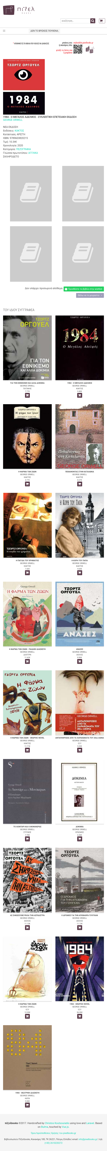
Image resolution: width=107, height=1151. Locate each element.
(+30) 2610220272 (54, 1143)
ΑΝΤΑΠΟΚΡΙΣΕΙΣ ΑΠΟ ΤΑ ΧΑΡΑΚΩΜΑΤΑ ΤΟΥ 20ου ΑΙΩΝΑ (79, 738)
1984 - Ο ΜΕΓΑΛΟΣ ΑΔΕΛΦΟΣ (79, 383)
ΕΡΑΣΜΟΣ (80, 832)
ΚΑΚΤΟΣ (19, 130)
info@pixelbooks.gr (88, 1139)
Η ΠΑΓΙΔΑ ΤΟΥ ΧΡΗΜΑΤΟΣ (27, 560)
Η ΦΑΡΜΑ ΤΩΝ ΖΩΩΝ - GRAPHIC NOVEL (27, 738)
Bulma (44, 1126)
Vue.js (65, 1126)
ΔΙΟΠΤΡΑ (27, 655)
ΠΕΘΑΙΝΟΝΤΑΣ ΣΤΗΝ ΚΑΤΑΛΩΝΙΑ (79, 472)
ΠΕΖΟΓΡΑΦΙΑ (23, 149)
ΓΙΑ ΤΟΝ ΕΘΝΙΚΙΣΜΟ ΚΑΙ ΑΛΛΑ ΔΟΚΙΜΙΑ (27, 383)
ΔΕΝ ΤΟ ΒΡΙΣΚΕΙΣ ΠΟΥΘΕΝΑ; (44, 31)
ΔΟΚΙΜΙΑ (80, 827)
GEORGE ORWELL (13, 119)
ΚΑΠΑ (27, 1098)
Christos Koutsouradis (57, 1123)
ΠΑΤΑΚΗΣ (27, 389)
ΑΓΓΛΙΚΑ (33, 152)
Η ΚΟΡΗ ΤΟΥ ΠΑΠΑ (79, 560)
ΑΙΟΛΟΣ (79, 655)
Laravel (90, 1123)
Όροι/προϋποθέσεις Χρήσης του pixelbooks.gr (53, 1133)
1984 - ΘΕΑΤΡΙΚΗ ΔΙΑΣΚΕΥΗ (27, 1093)
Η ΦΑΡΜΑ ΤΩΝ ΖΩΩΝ (27, 472)
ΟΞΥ (79, 743)
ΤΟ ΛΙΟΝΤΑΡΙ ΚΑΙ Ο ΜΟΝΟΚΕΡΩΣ (27, 827)
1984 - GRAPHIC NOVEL (80, 1004)
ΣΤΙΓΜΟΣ (27, 832)
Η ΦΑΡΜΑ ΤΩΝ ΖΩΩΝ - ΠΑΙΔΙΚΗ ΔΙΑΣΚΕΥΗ (27, 649)
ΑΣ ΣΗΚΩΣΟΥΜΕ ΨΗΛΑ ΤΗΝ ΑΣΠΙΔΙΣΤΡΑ (27, 915)
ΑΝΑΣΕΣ (79, 649)
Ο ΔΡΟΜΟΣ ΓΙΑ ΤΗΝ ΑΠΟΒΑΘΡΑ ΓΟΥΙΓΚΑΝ (79, 915)
